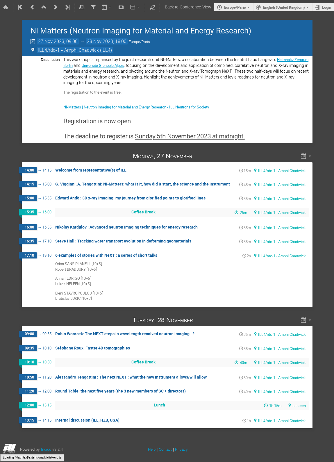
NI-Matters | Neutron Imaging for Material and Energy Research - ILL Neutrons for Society (136, 107)
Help (152, 449)
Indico (46, 449)
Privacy (181, 449)
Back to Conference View (188, 7)
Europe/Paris (235, 7)
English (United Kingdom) (284, 7)
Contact (165, 449)
